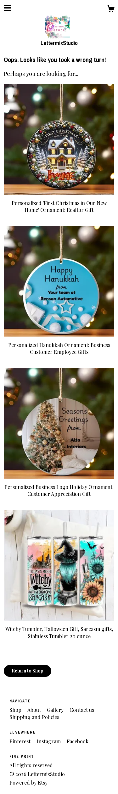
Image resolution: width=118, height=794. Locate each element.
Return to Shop (27, 671)
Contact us (82, 709)
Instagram (49, 741)
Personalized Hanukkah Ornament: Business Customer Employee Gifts (59, 344)
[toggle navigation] (7, 8)
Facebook (77, 741)
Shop (16, 709)
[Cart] (110, 9)
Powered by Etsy (28, 782)
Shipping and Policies (34, 717)
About (34, 709)
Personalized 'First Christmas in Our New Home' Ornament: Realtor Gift (59, 202)
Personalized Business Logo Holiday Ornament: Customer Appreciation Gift (59, 487)
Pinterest (20, 741)
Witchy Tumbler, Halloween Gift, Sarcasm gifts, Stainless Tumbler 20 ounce (59, 629)
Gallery (56, 709)
